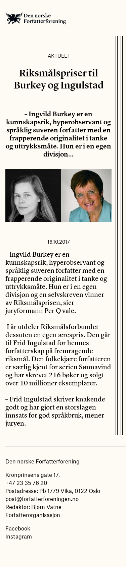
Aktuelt (59, 56)
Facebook (17, 528)
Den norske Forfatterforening (35, 18)
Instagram (18, 536)
